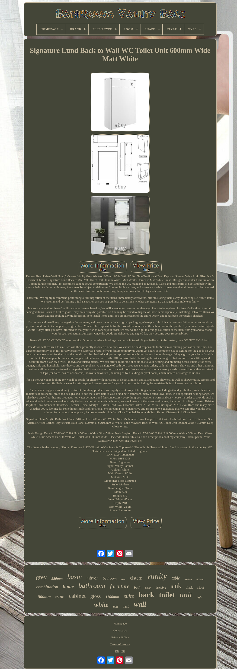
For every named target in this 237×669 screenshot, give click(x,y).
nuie (115, 606)
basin (74, 576)
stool (200, 587)
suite (129, 596)
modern (188, 579)
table (176, 578)
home (68, 586)
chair (148, 587)
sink (176, 585)
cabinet (77, 596)
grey (41, 577)
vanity (157, 575)
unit (186, 594)
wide (59, 597)
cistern (136, 577)
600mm (200, 579)
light (199, 597)
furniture (119, 586)
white (101, 604)
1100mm (112, 597)
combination (47, 586)
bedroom (110, 578)
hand (126, 606)
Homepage (120, 623)
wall (140, 604)
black (189, 587)
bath (137, 587)
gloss (95, 596)
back (146, 595)
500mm (44, 596)
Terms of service (120, 644)
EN (117, 651)
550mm (57, 578)
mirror (92, 578)
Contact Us (120, 630)
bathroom (91, 585)
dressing (161, 587)
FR (123, 651)
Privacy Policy (120, 637)
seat (123, 579)
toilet (167, 595)
